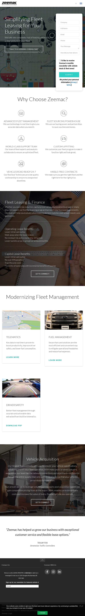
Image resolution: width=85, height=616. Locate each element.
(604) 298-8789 (69, 3)
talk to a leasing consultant (24, 49)
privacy (73, 82)
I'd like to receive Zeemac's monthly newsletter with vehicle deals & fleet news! (68, 65)
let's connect (42, 274)
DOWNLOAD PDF (14, 426)
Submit (69, 75)
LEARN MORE (12, 357)
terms (69, 85)
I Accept (42, 613)
